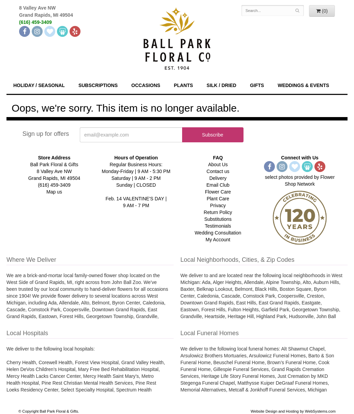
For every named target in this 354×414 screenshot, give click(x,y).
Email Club (218, 185)
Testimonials (218, 226)
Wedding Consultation (218, 232)
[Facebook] (24, 31)
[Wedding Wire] (62, 31)
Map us (54, 192)
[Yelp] (75, 31)
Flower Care (218, 192)
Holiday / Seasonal (39, 85)
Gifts (257, 85)
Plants (183, 85)
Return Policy (218, 212)
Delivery (218, 178)
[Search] (297, 10)
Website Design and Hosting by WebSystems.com (293, 411)
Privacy (218, 205)
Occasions (145, 85)
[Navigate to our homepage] (177, 38)
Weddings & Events (303, 85)
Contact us (218, 171)
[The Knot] (49, 31)
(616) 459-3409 (35, 22)
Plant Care (218, 198)
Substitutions (218, 219)
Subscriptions (98, 85)
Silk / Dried (221, 85)
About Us (218, 164)
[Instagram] (37, 31)
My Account (218, 239)
